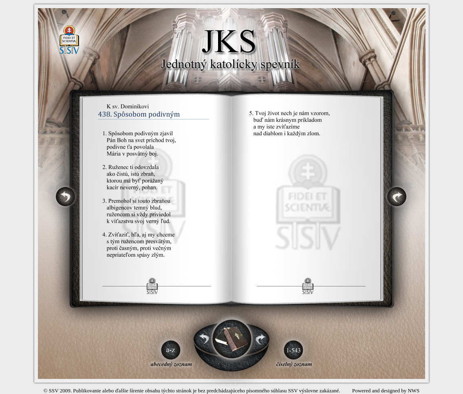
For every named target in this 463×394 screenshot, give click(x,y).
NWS (413, 390)
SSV (54, 390)
